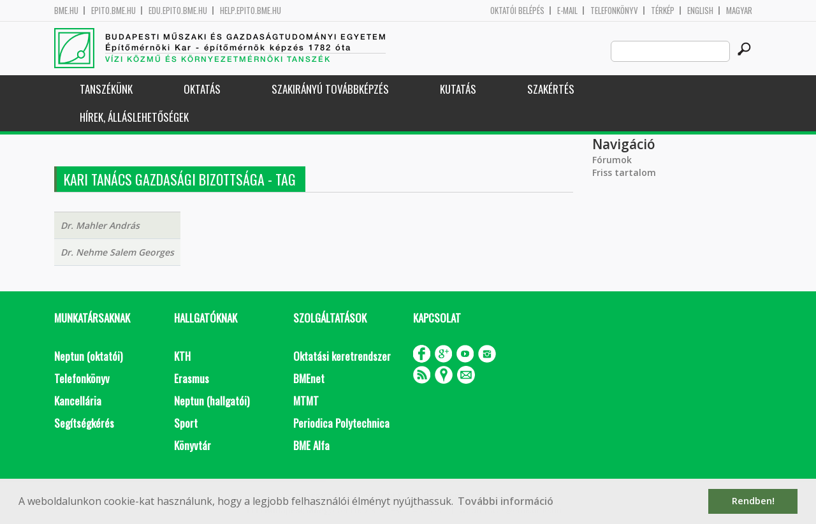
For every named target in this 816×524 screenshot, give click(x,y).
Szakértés (550, 89)
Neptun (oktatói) (88, 356)
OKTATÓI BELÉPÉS (517, 10)
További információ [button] (505, 501)
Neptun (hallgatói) (211, 401)
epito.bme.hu (113, 10)
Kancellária (77, 401)
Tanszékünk (106, 89)
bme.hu (66, 10)
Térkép (662, 10)
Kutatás (458, 89)
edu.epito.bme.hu (178, 10)
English (700, 10)
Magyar (739, 10)
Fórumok (612, 160)
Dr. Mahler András (100, 225)
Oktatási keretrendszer (342, 356)
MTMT (306, 401)
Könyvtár (192, 445)
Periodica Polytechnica (341, 423)
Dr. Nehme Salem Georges (117, 252)
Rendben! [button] (753, 501)
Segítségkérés (84, 423)
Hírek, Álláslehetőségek (134, 117)
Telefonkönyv (614, 10)
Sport (186, 423)
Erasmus (191, 378)
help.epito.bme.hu (250, 10)
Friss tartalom (624, 172)
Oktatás (202, 89)
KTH (182, 356)
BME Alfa (311, 445)
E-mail (567, 10)
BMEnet (308, 378)
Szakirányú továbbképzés (330, 89)
